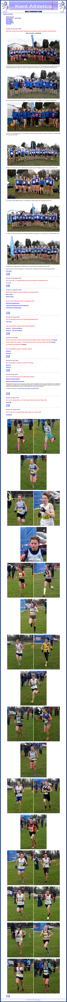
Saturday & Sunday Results (13, 379)
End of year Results (17, 328)
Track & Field (9, 20)
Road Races (9, 19)
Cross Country (9, 18)
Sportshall (8, 23)
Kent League (18, 18)
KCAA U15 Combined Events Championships (17, 305)
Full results (9, 271)
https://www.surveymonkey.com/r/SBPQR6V (28, 388)
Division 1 (8, 328)
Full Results (9, 414)
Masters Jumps (10, 296)
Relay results (9, 294)
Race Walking (9, 21)
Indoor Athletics (10, 22)
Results (55, 339)
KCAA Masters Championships (13, 307)
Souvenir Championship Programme (15, 381)
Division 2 (8, 330)
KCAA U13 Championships (12, 303)
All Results (8, 402)
